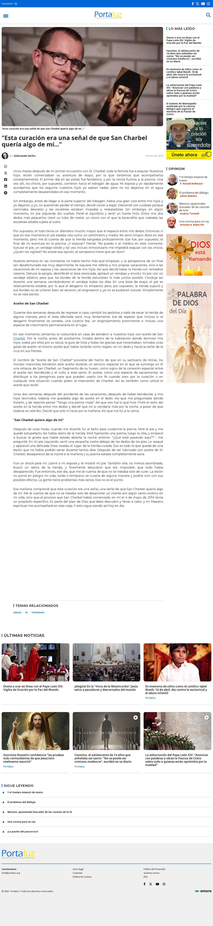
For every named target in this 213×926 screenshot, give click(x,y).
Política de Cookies (82, 876)
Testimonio (37, 612)
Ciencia (17, 612)
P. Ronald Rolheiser (191, 183)
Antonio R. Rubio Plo (192, 224)
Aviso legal (78, 868)
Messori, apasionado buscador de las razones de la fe (194, 207)
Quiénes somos (152, 872)
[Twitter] (198, 3)
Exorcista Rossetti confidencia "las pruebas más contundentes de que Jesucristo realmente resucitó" (33, 758)
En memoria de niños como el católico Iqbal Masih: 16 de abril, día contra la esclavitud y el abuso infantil (184, 73)
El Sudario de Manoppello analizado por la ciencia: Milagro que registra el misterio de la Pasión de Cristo (181, 109)
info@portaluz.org (11, 872)
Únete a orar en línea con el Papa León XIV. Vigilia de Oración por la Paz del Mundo (183, 40)
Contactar (78, 872)
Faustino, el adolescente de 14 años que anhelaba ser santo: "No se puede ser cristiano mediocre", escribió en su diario (183, 56)
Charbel (19, 338)
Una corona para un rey (194, 221)
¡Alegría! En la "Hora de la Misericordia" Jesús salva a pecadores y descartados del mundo (106, 688)
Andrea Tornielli (189, 213)
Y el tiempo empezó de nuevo (193, 178)
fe (26, 612)
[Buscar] (208, 15)
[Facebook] (193, 3)
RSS (146, 876)
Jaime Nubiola (188, 195)
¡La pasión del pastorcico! (22, 831)
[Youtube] (203, 3)
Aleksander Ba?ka (24, 155)
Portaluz (150, 697)
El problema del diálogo (194, 192)
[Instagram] (209, 3)
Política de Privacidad (154, 868)
